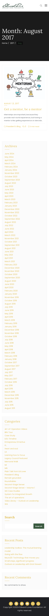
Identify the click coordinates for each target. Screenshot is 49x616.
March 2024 (10, 163)
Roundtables (10, 481)
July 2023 (9, 186)
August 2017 (10, 369)
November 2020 (12, 271)
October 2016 (11, 382)
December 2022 (12, 209)
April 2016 (9, 388)
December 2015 (12, 395)
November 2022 (12, 212)
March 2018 (10, 352)
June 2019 (9, 310)
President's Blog (12, 126)
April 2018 (9, 349)
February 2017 (11, 379)
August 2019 (10, 303)
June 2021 (9, 251)
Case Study (10, 435)
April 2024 (9, 160)
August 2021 (10, 248)
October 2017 (11, 362)
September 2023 (12, 180)
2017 (12, 43)
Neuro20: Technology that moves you (22, 557)
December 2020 (12, 268)
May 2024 (9, 157)
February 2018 (11, 356)
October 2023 (11, 176)
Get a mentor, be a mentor (23, 109)
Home (4, 43)
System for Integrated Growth (18, 494)
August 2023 (10, 183)
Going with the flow (13, 554)
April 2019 (9, 317)
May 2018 (9, 346)
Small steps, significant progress (19, 561)
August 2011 (10, 408)
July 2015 (9, 401)
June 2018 (9, 343)
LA (6, 452)
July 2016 (9, 385)
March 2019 (10, 320)
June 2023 (9, 189)
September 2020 (12, 277)
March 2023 (10, 199)
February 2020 (11, 290)
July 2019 (9, 307)
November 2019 (12, 297)
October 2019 (11, 300)
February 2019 (11, 323)
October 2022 (11, 215)
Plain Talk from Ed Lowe (15, 471)
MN (6, 468)
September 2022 (12, 219)
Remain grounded (13, 478)
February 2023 (11, 202)
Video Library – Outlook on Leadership (22, 501)
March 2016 (10, 392)
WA (6, 504)
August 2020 (10, 281)
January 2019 (10, 326)
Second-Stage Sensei (14, 484)
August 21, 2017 (11, 103)
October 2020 (11, 274)
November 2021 (12, 238)
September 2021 (12, 245)
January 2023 (11, 206)
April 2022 (9, 232)
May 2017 (9, 375)
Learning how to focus (15, 455)
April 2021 (9, 258)
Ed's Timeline (10, 438)
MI (6, 465)
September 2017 (12, 366)
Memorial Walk (11, 461)
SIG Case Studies (12, 491)
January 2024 (11, 170)
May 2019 (9, 313)
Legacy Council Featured (16, 458)
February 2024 (11, 166)
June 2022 (9, 228)
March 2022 (10, 235)
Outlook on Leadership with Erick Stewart (23, 564)
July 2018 (9, 339)
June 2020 (9, 284)
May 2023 (9, 193)
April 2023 (9, 196)
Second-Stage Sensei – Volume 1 (20, 487)
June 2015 (9, 405)
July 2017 (9, 372)
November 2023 (12, 173)
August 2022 (10, 222)
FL (5, 445)
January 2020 (11, 294)
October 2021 (11, 241)
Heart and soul (11, 448)
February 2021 (11, 264)
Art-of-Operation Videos (16, 429)
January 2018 (10, 359)
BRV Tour (9, 432)
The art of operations (14, 497)
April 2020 (9, 287)
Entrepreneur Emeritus (15, 442)
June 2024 (9, 153)
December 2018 (12, 330)
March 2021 (10, 261)
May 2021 (9, 255)
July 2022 (9, 225)
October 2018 (11, 336)
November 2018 (12, 333)
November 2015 (12, 398)
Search (10, 517)
